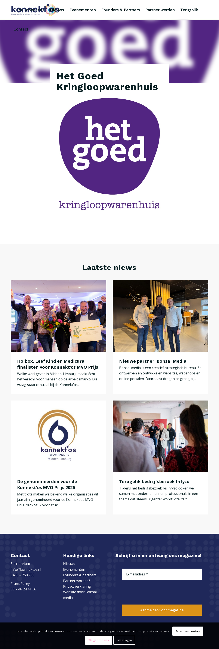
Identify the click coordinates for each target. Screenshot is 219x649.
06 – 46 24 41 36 (23, 589)
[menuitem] (29, 9)
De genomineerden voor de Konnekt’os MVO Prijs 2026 (47, 484)
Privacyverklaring (77, 586)
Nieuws (69, 563)
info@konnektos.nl (26, 569)
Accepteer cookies (188, 631)
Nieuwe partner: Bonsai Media (152, 361)
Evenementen (74, 569)
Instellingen (124, 640)
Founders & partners (79, 575)
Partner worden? (76, 580)
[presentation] (154, 591)
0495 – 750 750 (22, 575)
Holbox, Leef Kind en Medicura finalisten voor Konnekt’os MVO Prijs (57, 364)
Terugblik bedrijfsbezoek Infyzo (154, 481)
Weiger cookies (99, 640)
